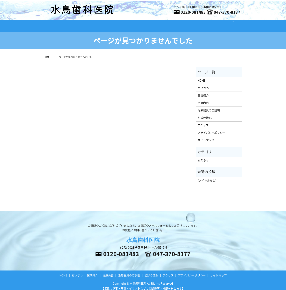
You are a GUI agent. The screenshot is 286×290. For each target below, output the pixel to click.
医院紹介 (126, 23)
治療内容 (146, 23)
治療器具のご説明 (171, 23)
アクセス (218, 23)
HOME (89, 23)
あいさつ (107, 23)
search (234, 24)
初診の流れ (198, 23)
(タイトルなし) (207, 177)
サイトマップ (206, 136)
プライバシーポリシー (211, 129)
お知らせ (203, 156)
